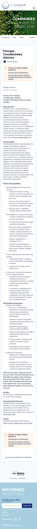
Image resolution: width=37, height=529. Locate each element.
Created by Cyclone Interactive (12, 525)
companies (6, 37)
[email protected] (9, 414)
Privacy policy (13, 478)
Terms (4, 512)
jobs (14, 37)
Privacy (5, 515)
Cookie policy (22, 478)
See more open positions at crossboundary (18, 457)
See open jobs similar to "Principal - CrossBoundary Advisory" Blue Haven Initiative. (19, 77)
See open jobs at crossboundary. (18, 72)
